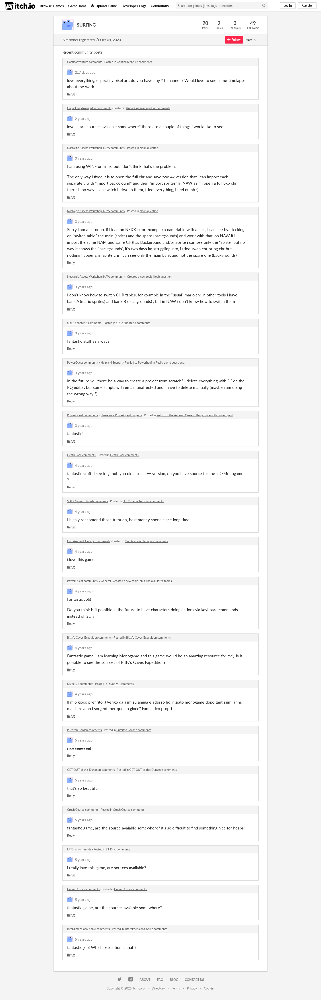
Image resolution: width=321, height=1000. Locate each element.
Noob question (149, 148)
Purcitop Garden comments (84, 730)
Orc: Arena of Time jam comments (88, 541)
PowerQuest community (82, 362)
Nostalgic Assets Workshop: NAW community (96, 148)
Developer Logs (133, 6)
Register (307, 5)
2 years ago (84, 118)
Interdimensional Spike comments (88, 929)
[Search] (264, 5)
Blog (174, 979)
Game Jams (77, 6)
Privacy (192, 988)
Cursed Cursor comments (83, 889)
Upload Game (104, 6)
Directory (158, 988)
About (145, 979)
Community (160, 6)
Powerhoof (145, 362)
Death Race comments (81, 455)
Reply (71, 94)
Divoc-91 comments (80, 683)
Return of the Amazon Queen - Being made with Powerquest (194, 415)
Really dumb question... (170, 362)
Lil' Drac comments (79, 849)
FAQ (160, 979)
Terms (176, 988)
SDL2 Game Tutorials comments (87, 501)
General (106, 581)
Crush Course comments (83, 809)
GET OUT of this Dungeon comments (91, 769)
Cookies (209, 988)
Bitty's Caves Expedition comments (89, 637)
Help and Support (112, 362)
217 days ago (85, 72)
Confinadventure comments (84, 62)
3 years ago (84, 158)
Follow (234, 40)
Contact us (194, 979)
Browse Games (52, 6)
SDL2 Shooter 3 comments (84, 323)
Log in (288, 5)
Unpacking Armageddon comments (89, 108)
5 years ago (84, 740)
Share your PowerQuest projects (121, 415)
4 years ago (84, 465)
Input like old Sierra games (155, 581)
